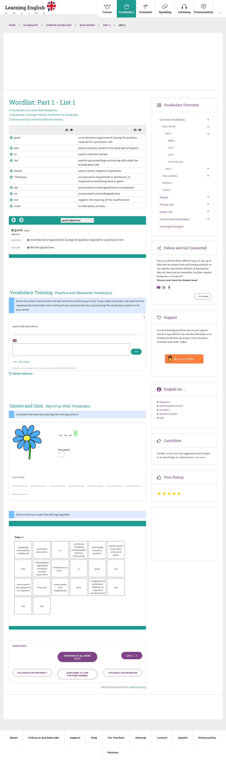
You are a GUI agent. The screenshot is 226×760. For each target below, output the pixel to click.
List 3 (171, 154)
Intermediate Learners (171, 407)
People (164, 197)
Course (107, 7)
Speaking (164, 7)
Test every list (175, 161)
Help (94, 737)
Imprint (183, 737)
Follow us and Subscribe (43, 737)
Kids (161, 419)
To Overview (203, 296)
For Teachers (116, 737)
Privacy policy (207, 737)
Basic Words (87, 25)
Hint (15, 362)
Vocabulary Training (44, 114)
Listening (184, 7)
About (14, 737)
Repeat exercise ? (21, 373)
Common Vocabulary (59, 25)
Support (75, 737)
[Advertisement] (113, 62)
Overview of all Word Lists (77, 657)
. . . (219, 7)
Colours (166, 189)
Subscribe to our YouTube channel (77, 674)
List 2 (132, 655)
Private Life (167, 204)
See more (200, 459)
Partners (113, 752)
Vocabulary (126, 7)
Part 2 (168, 168)
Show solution (24, 362)
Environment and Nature (175, 219)
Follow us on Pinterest (32, 672)
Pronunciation (203, 7)
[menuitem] (107, 8)
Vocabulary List (34, 110)
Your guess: (64, 449)
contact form (172, 455)
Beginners (164, 403)
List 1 (171, 140)
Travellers (164, 411)
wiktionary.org (137, 687)
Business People (168, 415)
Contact (162, 737)
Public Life (166, 212)
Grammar (145, 7)
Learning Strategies (172, 226)
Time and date (169, 175)
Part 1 (107, 25)
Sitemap (140, 737)
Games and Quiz (37, 119)
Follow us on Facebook (122, 672)
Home (12, 25)
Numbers (167, 182)
